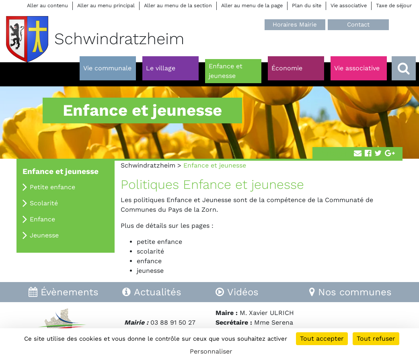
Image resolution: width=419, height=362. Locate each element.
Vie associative (349, 5)
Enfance (42, 219)
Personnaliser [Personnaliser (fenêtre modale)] (211, 351)
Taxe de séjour (394, 5)
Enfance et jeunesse (61, 171)
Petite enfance (52, 187)
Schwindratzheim (148, 165)
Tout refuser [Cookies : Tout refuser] (376, 338)
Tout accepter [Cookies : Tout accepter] (322, 338)
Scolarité (44, 203)
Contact (358, 24)
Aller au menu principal (106, 5)
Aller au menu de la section (178, 5)
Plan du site (306, 5)
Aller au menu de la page (252, 5)
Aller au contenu (47, 5)
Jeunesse (44, 235)
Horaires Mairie (295, 24)
